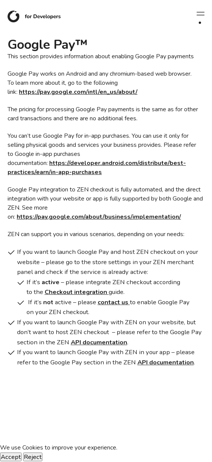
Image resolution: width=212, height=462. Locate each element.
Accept (11, 457)
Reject (33, 457)
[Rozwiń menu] (199, 13)
